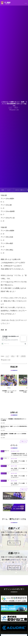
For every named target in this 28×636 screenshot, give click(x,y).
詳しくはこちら (14, 543)
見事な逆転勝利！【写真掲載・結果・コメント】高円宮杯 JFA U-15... (13, 434)
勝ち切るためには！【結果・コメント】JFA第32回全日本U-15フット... (14, 427)
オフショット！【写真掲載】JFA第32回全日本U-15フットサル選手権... (13, 419)
